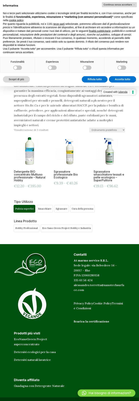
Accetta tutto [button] (122, 79)
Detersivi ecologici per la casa (35, 352)
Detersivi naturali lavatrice (32, 360)
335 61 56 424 (83, 280)
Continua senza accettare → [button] (119, 4)
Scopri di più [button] (16, 79)
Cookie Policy (102, 303)
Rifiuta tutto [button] (95, 79)
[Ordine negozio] (107, 130)
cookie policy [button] (16, 20)
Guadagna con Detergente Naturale (39, 386)
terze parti (59, 23)
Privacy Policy (83, 303)
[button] (24, 208)
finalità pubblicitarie (99, 30)
